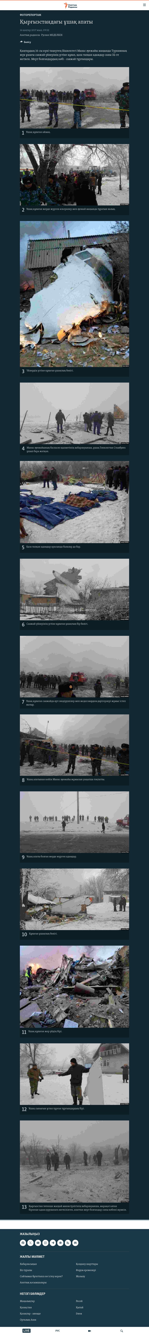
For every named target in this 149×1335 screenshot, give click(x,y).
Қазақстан (26, 1307)
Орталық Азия (28, 1319)
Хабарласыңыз (28, 1264)
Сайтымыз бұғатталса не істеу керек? (41, 1276)
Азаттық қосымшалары (33, 1282)
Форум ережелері (86, 1270)
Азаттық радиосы (30, 35)
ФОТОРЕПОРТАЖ (30, 15)
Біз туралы (26, 1270)
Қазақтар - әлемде (30, 1313)
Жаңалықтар (27, 1301)
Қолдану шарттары (87, 1264)
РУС (57, 1331)
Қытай (79, 1307)
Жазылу (80, 1276)
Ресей (79, 1301)
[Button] (25, 43)
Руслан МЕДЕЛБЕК (52, 35)
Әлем (79, 1313)
